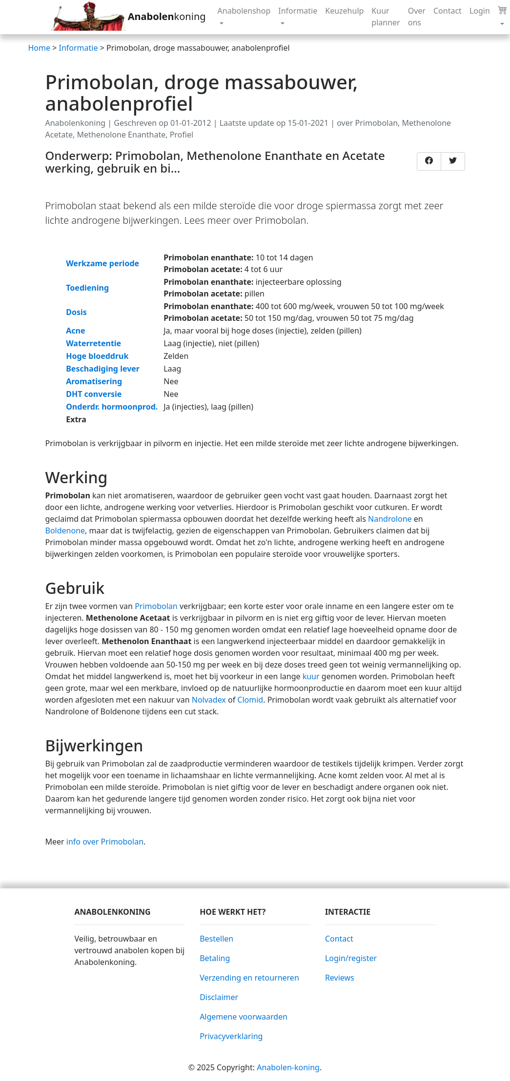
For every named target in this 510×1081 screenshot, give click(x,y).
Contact (447, 10)
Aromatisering (94, 381)
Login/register (351, 958)
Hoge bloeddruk (97, 356)
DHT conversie (94, 394)
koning (128, 17)
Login (479, 10)
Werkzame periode (102, 263)
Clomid (250, 699)
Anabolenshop (244, 10)
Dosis (76, 312)
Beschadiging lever (103, 368)
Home (39, 47)
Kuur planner (385, 16)
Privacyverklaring (231, 1036)
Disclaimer (219, 997)
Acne (75, 330)
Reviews (339, 977)
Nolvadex (209, 699)
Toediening (87, 287)
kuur (310, 676)
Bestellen (216, 938)
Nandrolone (390, 518)
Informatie (297, 10)
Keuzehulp (344, 10)
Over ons (417, 16)
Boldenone (65, 530)
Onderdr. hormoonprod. (112, 406)
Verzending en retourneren (249, 977)
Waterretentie (93, 343)
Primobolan (156, 606)
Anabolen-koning (288, 1067)
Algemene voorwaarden (243, 1016)
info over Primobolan (104, 841)
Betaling (215, 958)
